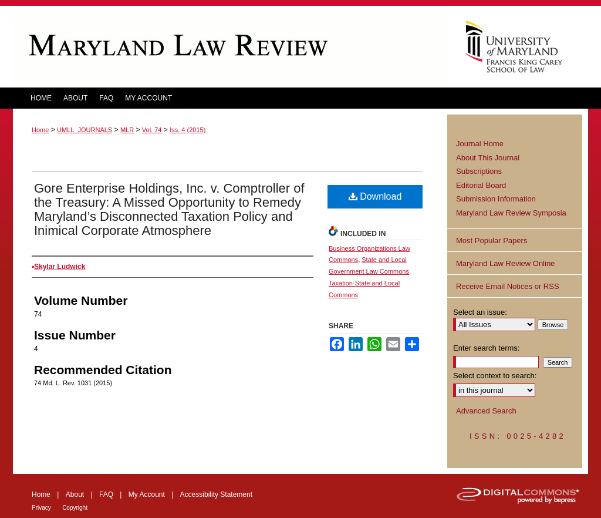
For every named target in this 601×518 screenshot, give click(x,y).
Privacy (41, 507)
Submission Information (496, 198)
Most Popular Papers (491, 240)
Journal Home (480, 143)
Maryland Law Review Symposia (511, 212)
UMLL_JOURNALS (84, 129)
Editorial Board (481, 185)
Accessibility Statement (216, 494)
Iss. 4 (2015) (187, 129)
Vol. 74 (152, 129)
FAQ (106, 494)
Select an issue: (480, 312)
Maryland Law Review (230, 47)
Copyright (74, 507)
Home (40, 129)
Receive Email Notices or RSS (507, 286)
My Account (147, 494)
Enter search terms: (486, 348)
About (75, 494)
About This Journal (487, 157)
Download (375, 196)
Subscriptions (479, 171)
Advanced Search (486, 410)
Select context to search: (494, 375)
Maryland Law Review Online (505, 263)
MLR (127, 129)
